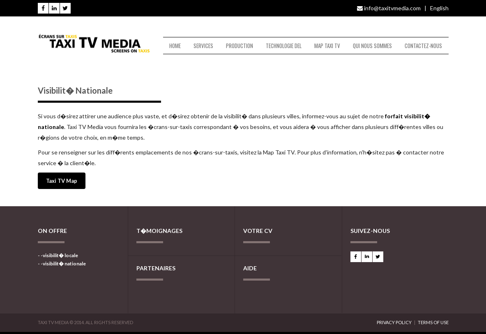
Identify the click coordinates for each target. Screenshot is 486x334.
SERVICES (203, 45)
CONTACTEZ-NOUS (423, 45)
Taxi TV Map (61, 180)
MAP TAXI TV (327, 45)
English (439, 8)
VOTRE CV (257, 230)
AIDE (250, 268)
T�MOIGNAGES (159, 230)
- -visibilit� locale (58, 255)
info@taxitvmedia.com (389, 8)
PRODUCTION (239, 45)
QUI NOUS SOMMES (372, 45)
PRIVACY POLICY (394, 322)
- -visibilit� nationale (62, 263)
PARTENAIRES (155, 268)
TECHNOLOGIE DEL (284, 45)
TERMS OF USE (433, 322)
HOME (175, 45)
